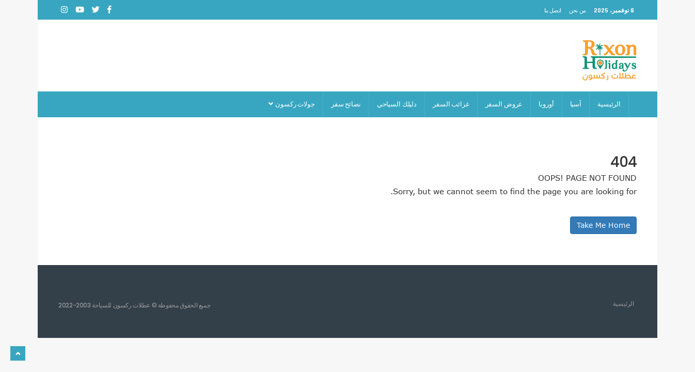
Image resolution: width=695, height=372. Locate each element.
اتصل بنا (552, 10)
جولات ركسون (291, 104)
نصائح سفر (346, 104)
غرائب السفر (451, 104)
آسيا (575, 104)
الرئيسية (609, 104)
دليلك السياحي (397, 104)
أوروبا (546, 104)
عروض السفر (504, 104)
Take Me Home (603, 225)
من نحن (577, 10)
